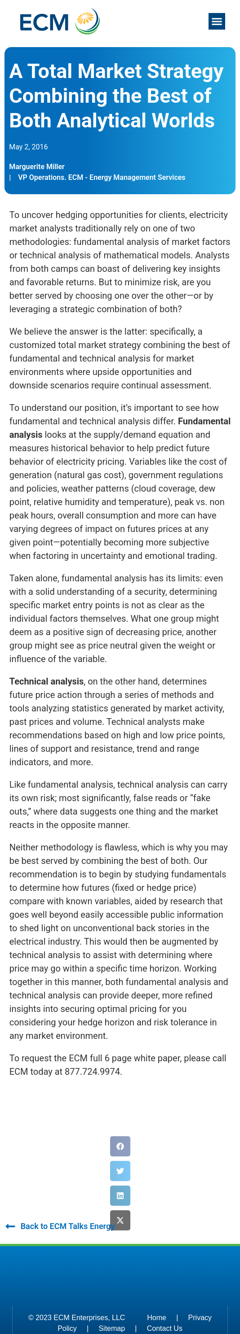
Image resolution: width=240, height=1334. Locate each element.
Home (156, 1317)
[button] (217, 21)
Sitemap (111, 1328)
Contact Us (164, 1328)
